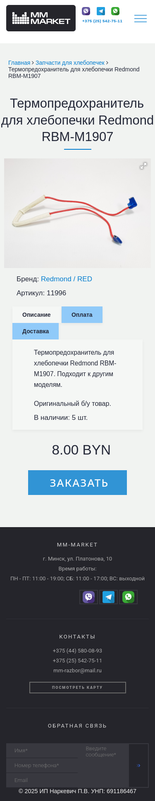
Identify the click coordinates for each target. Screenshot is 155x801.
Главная (20, 62)
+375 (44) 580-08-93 (77, 651)
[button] (143, 165)
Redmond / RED (66, 279)
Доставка (35, 331)
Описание (36, 314)
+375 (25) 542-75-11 (102, 21)
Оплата (82, 314)
